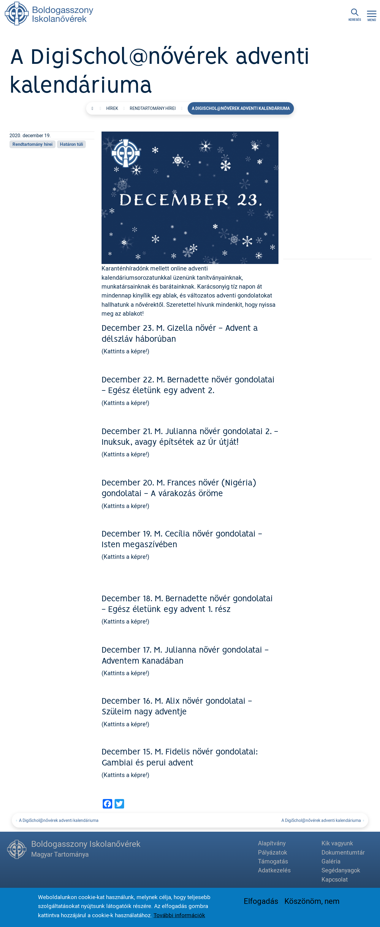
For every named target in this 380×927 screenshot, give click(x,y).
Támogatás (273, 861)
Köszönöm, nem (312, 902)
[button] (190, 197)
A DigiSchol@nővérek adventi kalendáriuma (59, 820)
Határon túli (71, 144)
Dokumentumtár (343, 852)
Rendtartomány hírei (153, 108)
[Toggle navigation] (371, 15)
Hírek (112, 108)
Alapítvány (272, 843)
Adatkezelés (274, 870)
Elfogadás (261, 902)
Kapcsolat (335, 879)
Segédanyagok (341, 870)
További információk (179, 916)
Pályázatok (272, 852)
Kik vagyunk (337, 843)
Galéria (331, 861)
